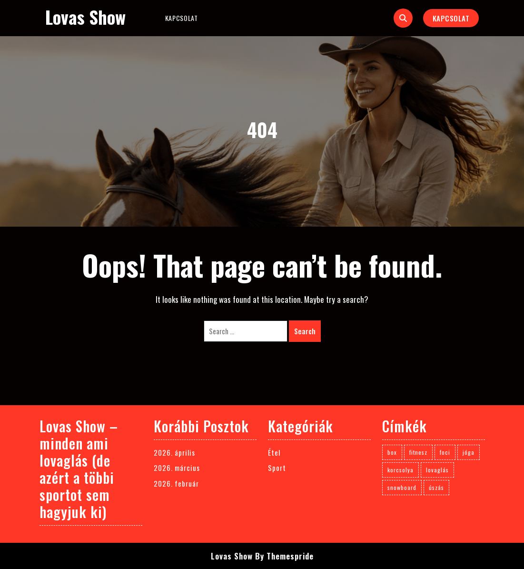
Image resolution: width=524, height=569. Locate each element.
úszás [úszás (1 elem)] (436, 487)
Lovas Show (85, 17)
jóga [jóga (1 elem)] (469, 452)
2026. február (176, 483)
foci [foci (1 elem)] (445, 452)
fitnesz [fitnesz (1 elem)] (418, 452)
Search (305, 331)
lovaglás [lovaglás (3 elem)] (437, 470)
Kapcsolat (181, 18)
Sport (277, 467)
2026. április (174, 452)
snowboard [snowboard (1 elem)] (401, 487)
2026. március (177, 467)
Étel (274, 452)
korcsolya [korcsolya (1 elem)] (400, 470)
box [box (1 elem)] (392, 452)
